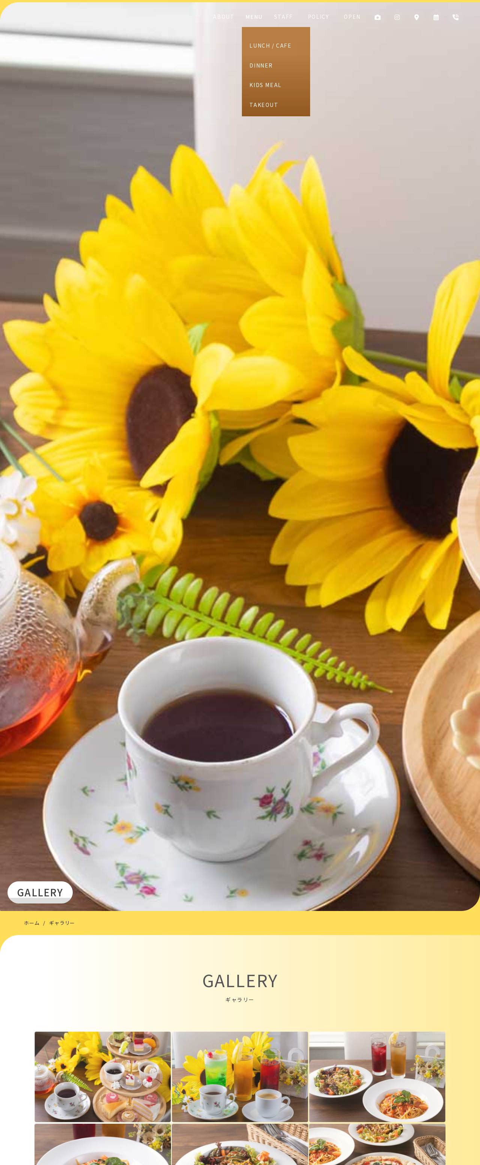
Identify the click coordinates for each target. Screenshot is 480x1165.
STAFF (296, 16)
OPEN (350, 16)
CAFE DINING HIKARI (68, 45)
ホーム (31, 922)
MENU (270, 16)
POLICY (324, 16)
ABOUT (243, 16)
